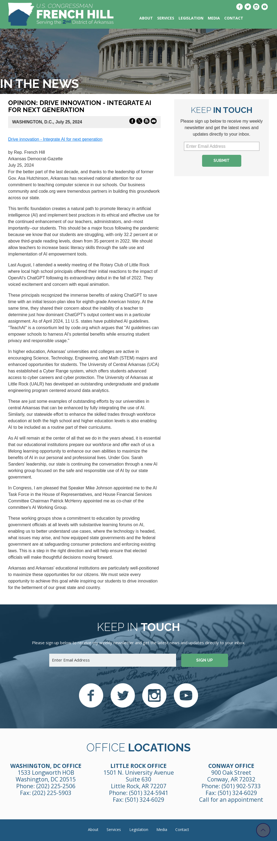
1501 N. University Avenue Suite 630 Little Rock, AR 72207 (138, 779)
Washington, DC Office (45, 766)
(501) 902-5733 (241, 786)
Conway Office (231, 766)
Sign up (204, 660)
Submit (221, 160)
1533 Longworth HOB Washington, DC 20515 (46, 776)
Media (214, 18)
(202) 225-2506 (55, 786)
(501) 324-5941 (148, 793)
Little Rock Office (138, 766)
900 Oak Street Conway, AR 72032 (231, 776)
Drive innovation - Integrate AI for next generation (55, 139)
